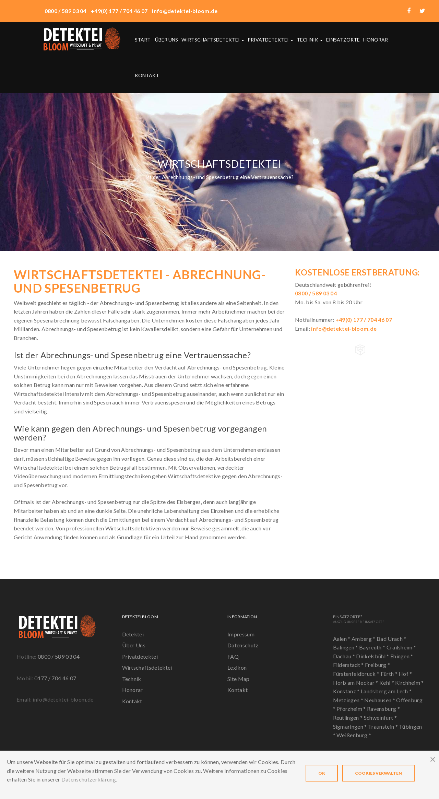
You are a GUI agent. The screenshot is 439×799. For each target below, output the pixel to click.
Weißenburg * (353, 735)
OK (321, 773)
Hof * (405, 673)
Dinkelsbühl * (373, 656)
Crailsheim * (401, 647)
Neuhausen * (380, 700)
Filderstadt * (349, 664)
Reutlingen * (348, 717)
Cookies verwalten (378, 773)
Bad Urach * (391, 638)
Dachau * (344, 656)
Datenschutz (243, 645)
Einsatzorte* (358, 618)
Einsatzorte (343, 40)
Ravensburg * (383, 708)
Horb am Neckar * (356, 682)
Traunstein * (383, 726)
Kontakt (147, 75)
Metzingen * (349, 700)
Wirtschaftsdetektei (212, 40)
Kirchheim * (409, 682)
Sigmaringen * (350, 726)
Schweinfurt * (380, 717)
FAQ (233, 656)
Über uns (166, 40)
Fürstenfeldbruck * (357, 673)
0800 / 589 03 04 (59, 656)
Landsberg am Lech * (386, 691)
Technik (310, 40)
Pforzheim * (351, 708)
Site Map (238, 678)
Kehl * (387, 682)
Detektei (133, 634)
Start (143, 40)
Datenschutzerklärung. (89, 779)
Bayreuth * (373, 647)
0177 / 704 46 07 (55, 678)
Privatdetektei (270, 40)
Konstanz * (347, 691)
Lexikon (237, 667)
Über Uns (134, 645)
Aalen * (342, 638)
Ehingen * (401, 656)
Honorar (375, 40)
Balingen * (346, 647)
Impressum (240, 634)
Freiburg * (377, 664)
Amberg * (364, 638)
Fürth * (390, 673)
